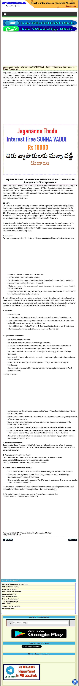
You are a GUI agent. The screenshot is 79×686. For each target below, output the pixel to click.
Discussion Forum (8, 609)
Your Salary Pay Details (10, 601)
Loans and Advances (9, 589)
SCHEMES (16, 535)
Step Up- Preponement (9, 596)
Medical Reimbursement (10, 599)
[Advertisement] (40, 48)
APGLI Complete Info (9, 594)
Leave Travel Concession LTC (12, 592)
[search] (40, 622)
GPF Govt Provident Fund (10, 587)
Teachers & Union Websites (11, 606)
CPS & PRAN (6, 604)
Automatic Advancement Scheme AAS (15, 584)
